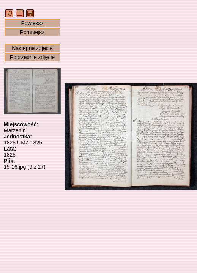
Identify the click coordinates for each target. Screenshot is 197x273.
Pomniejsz (32, 32)
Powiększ (32, 23)
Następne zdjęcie (32, 48)
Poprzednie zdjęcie (32, 57)
